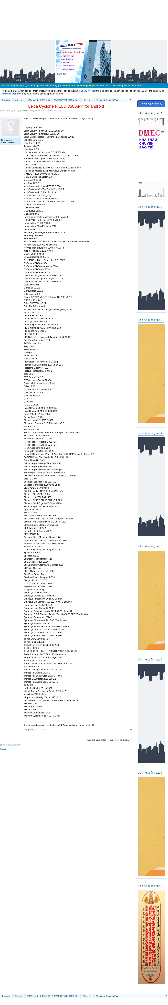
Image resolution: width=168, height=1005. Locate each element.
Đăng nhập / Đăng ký (151, 103)
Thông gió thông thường (24, 111)
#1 (131, 729)
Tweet (3, 749)
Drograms (49, 111)
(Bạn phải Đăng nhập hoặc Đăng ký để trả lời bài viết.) (109, 740)
